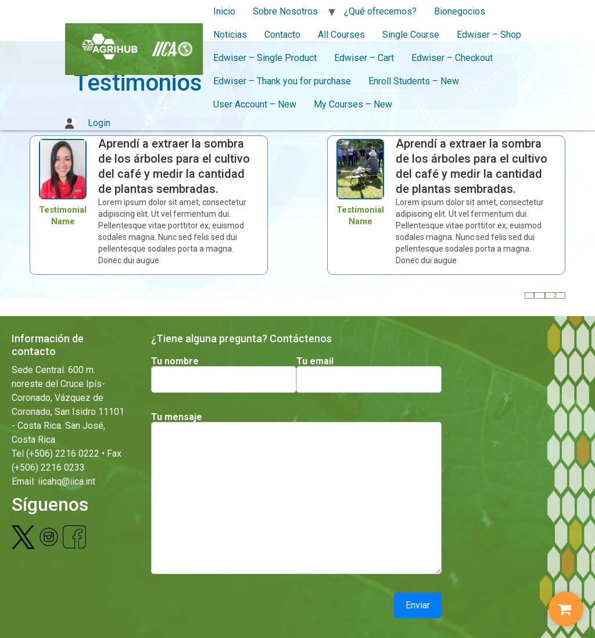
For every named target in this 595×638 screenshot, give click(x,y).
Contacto (282, 34)
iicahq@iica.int (66, 481)
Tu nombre (175, 361)
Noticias (230, 34)
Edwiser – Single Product (265, 57)
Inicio (224, 11)
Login (87, 122)
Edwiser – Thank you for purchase (282, 81)
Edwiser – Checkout (452, 57)
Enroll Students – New (413, 81)
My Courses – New (353, 104)
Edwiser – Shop (489, 34)
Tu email (315, 361)
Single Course (410, 34)
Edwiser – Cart (364, 57)
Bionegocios (459, 11)
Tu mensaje (176, 417)
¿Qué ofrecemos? (380, 11)
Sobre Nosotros (285, 11)
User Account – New (254, 104)
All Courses (341, 34)
